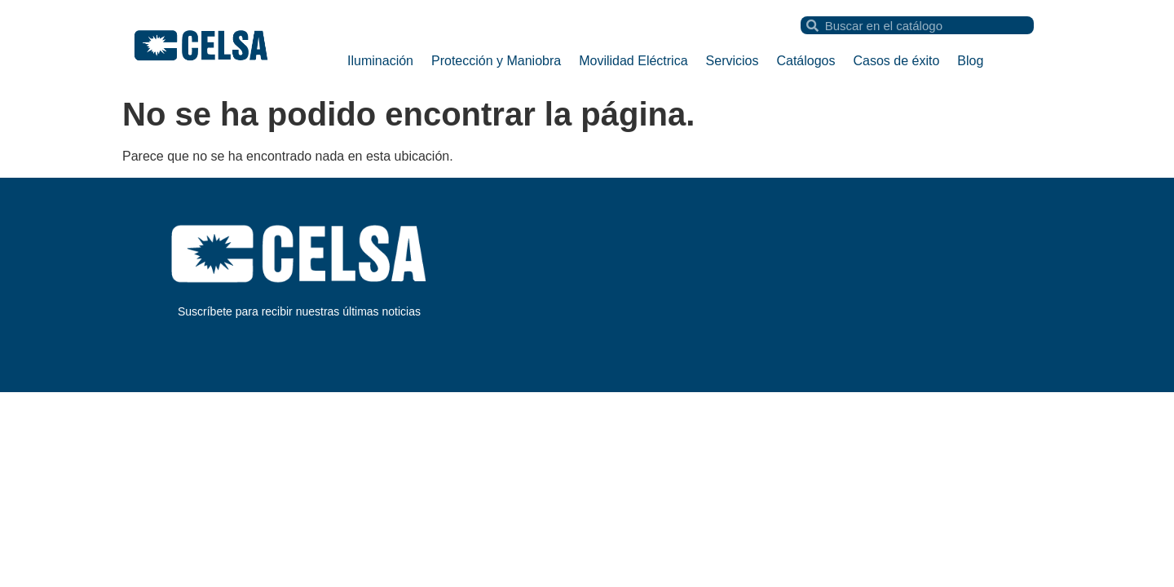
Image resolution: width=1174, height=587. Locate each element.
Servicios (732, 61)
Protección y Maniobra (496, 61)
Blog (970, 61)
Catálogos (805, 61)
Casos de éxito (897, 61)
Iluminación (380, 61)
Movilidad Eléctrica (633, 61)
